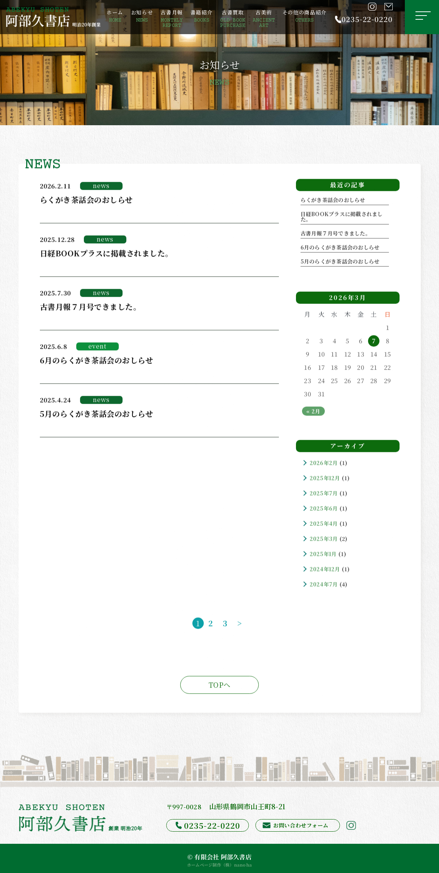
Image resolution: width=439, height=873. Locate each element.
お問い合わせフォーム (301, 825)
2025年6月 (324, 509)
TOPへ (219, 686)
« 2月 (313, 412)
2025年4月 (324, 525)
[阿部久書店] (53, 17)
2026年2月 (324, 464)
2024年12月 (325, 570)
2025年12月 (325, 479)
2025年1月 (323, 555)
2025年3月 (324, 540)
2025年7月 (324, 494)
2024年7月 (324, 585)
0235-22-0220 (367, 19)
